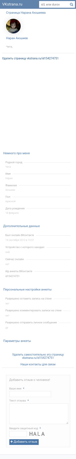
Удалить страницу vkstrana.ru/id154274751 (30, 58)
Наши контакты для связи (38, 364)
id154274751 (12, 276)
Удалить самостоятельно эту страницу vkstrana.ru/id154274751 (38, 356)
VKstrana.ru (12, 4)
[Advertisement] (38, 108)
